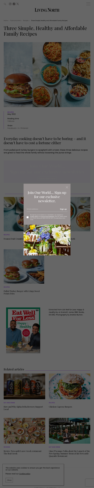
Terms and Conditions (47, 216)
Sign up (63, 209)
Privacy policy (34, 216)
